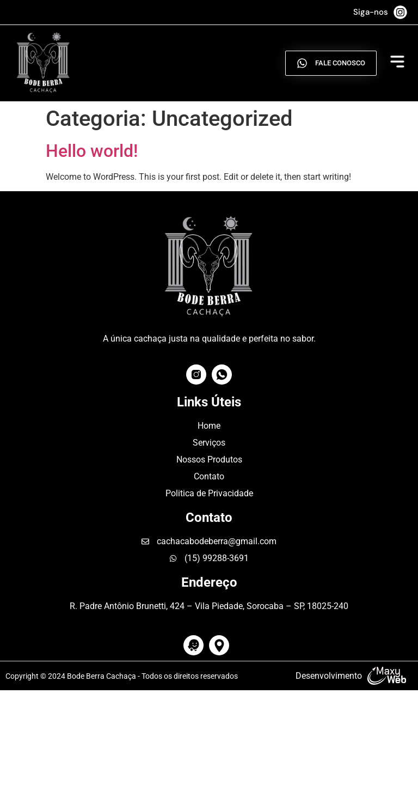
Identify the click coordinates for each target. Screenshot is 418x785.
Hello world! (92, 151)
